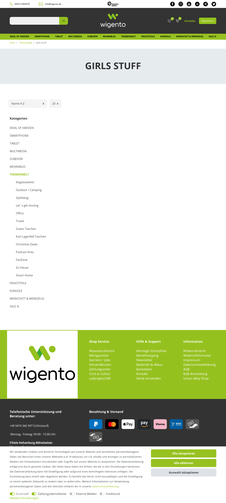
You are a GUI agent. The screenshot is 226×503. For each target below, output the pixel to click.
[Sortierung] (27, 103)
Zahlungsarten (100, 369)
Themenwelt (128, 36)
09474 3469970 (22, 3)
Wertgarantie (98, 355)
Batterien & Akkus (149, 364)
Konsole (165, 36)
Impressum (191, 360)
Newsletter (144, 360)
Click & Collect (99, 374)
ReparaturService (101, 351)
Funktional (113, 494)
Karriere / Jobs (99, 360)
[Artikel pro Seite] (55, 103)
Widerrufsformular (197, 355)
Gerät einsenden (148, 378)
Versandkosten (100, 364)
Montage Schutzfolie (151, 351)
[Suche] (63, 21)
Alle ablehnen (183, 463)
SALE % (212, 36)
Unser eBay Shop (196, 378)
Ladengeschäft (100, 378)
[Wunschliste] (169, 21)
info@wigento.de (53, 3)
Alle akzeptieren (183, 453)
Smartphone (42, 36)
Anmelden (190, 20)
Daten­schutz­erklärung (105, 486)
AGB (186, 369)
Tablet (59, 36)
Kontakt (142, 374)
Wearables (109, 36)
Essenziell (22, 494)
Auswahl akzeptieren (184, 472)
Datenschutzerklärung (199, 364)
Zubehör (92, 36)
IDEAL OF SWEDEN (19, 36)
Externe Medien (86, 494)
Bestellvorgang (147, 355)
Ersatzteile (148, 36)
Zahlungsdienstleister (52, 494)
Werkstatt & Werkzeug (189, 36)
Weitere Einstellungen (24, 498)
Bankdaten (144, 369)
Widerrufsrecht (194, 351)
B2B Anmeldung (195, 374)
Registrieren (208, 20)
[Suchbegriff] (34, 21)
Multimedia (75, 36)
